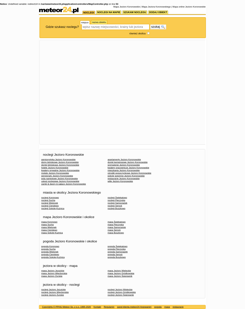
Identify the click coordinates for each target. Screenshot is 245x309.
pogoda (157, 307)
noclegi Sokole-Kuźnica (52, 208)
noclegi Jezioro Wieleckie (120, 289)
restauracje (178, 307)
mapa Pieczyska (116, 224)
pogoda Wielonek (49, 252)
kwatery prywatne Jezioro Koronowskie (60, 170)
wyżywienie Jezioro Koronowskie (124, 165)
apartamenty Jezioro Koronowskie (124, 159)
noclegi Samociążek (117, 203)
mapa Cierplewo (49, 230)
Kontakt (97, 307)
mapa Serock (114, 230)
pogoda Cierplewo (50, 254)
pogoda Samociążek (118, 252)
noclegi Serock (115, 205)
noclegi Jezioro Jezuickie (53, 289)
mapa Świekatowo (117, 222)
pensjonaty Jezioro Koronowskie (57, 176)
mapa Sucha (47, 224)
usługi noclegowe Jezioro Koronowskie (60, 181)
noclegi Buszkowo (116, 208)
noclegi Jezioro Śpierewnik (121, 295)
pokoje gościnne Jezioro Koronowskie (126, 176)
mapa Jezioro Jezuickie (52, 270)
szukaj (158, 27)
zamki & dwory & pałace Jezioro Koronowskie (63, 184)
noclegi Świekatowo (117, 197)
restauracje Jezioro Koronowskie (124, 178)
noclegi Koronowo (50, 197)
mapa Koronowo (49, 222)
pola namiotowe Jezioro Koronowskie (59, 178)
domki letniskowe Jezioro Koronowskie (60, 165)
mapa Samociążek (117, 227)
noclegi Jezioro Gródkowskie (122, 292)
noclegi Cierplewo (50, 205)
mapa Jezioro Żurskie (51, 276)
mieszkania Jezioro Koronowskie (124, 170)
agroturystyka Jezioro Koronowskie (58, 159)
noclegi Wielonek (49, 203)
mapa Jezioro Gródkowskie (121, 273)
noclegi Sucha (48, 200)
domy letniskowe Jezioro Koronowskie (60, 162)
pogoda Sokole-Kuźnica (53, 257)
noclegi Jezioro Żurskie (52, 295)
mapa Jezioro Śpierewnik (120, 276)
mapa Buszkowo (116, 232)
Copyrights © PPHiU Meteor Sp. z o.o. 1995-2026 (66, 307)
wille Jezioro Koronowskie (120, 181)
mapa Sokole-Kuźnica (52, 232)
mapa (167, 307)
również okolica (137, 33)
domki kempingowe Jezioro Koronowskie (128, 162)
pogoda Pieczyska (117, 249)
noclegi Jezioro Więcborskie (55, 292)
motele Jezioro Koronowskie (55, 173)
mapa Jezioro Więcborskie (54, 273)
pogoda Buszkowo (117, 257)
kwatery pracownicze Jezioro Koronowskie (128, 167)
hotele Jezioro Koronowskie (54, 167)
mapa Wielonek (49, 227)
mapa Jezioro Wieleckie (119, 270)
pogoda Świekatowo (117, 246)
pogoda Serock (115, 254)
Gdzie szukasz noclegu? (62, 27)
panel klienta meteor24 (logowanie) (134, 307)
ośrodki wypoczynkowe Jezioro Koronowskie (129, 173)
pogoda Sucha (48, 249)
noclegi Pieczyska (116, 200)
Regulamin (109, 307)
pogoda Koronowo (50, 246)
